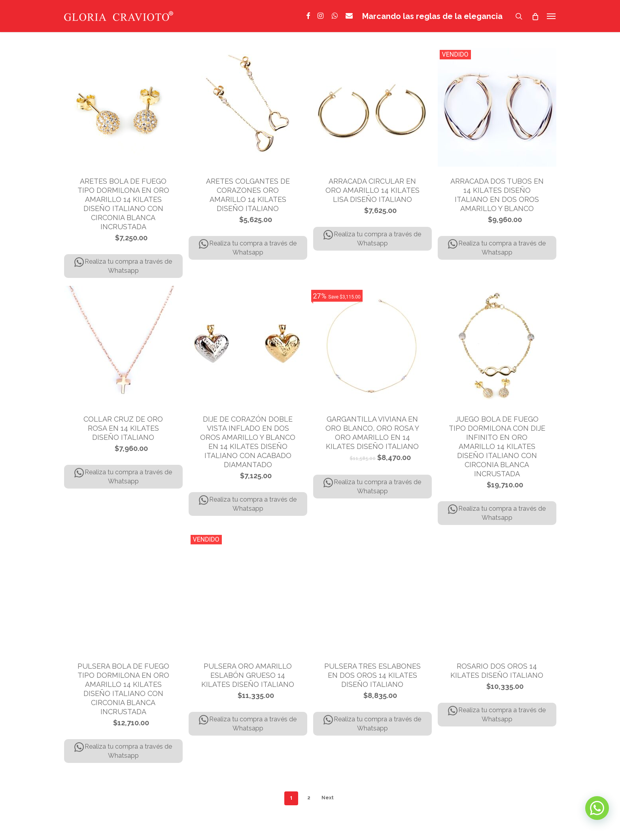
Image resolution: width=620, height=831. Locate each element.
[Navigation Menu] (551, 16)
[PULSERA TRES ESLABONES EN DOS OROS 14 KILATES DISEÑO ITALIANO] (372, 592)
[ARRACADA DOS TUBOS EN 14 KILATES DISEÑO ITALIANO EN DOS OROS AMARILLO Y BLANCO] (497, 107)
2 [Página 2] (308, 798)
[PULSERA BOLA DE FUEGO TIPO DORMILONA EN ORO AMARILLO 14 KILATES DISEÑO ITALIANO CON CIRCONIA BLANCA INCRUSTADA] (123, 592)
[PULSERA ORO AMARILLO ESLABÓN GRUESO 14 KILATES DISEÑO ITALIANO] (248, 592)
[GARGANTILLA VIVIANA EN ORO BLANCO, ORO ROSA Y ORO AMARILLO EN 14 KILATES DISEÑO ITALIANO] (372, 345)
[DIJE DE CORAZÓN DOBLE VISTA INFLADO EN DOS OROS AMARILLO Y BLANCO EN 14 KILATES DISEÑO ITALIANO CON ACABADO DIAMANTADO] (248, 345)
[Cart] (535, 16)
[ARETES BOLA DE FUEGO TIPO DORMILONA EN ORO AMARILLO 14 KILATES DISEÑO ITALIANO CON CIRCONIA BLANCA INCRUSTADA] (123, 107)
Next (327, 798)
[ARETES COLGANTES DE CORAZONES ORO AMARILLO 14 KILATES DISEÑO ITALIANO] (248, 107)
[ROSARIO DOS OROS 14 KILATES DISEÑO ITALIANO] (497, 592)
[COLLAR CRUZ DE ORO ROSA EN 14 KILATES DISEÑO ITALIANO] (123, 345)
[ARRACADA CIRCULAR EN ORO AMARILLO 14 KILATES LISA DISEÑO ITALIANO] (372, 107)
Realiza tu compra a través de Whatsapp (123, 265)
